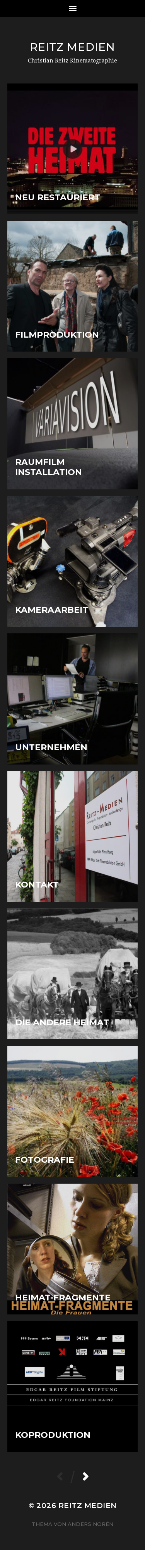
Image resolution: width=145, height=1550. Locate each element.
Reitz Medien (72, 47)
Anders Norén (90, 1524)
